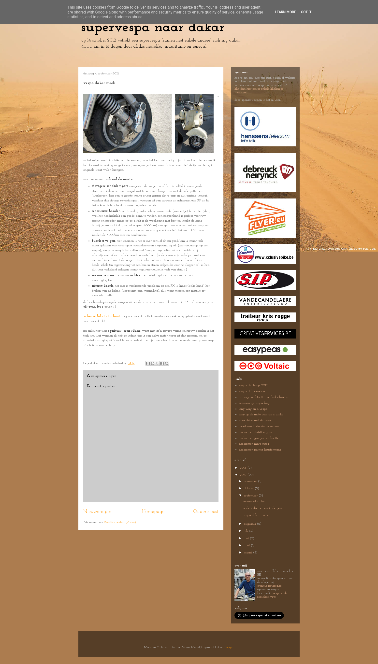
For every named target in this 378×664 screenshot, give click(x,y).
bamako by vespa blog (254, 403)
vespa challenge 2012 (253, 385)
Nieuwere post (98, 511)
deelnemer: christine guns (255, 432)
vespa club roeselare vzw (272, 595)
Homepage (153, 511)
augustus (250, 524)
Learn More (285, 12)
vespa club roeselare (252, 391)
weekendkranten (254, 501)
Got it (306, 12)
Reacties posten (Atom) (120, 522)
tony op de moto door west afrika (261, 414)
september (251, 495)
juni (247, 538)
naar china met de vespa (255, 420)
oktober (249, 488)
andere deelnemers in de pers (262, 508)
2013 (243, 468)
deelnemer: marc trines (254, 444)
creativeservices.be (269, 586)
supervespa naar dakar (153, 27)
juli (246, 531)
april (247, 545)
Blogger (228, 647)
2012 (243, 475)
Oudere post (205, 511)
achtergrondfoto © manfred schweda (263, 397)
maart (248, 552)
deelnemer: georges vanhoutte (259, 438)
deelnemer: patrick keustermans (260, 450)
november (251, 481)
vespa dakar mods (255, 515)
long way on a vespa (253, 409)
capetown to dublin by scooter (259, 426)
